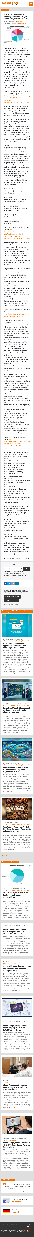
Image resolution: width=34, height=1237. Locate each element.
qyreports (5, 1082)
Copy (27, 569)
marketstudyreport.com (9, 1023)
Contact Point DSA (6, 1231)
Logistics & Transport (15, 763)
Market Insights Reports (9, 963)
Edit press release (11, 600)
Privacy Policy (12, 1230)
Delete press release (12, 597)
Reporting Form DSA (17, 1231)
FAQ (2, 1230)
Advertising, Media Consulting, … (18, 703)
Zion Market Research (9, 927)
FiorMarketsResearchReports (10, 1140)
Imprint (6, 1230)
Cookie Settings (27, 1231)
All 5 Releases (7, 856)
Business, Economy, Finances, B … (18, 925)
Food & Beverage (14, 822)
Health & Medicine (14, 962)
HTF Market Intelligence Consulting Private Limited (16, 641)
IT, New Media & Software (23, 21)
